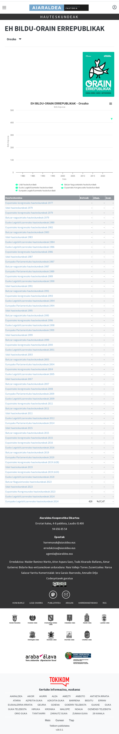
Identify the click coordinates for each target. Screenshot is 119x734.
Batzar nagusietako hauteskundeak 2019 (27, 452)
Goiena (55, 705)
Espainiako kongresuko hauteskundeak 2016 (29, 442)
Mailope (65, 709)
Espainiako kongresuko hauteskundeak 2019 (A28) (32, 462)
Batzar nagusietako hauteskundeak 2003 (27, 359)
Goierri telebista (75, 705)
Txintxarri (38, 713)
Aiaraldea (16, 696)
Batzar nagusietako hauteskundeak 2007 (27, 383)
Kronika (50, 709)
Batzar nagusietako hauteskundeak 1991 (27, 290)
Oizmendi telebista (99, 709)
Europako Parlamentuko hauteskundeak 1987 (29, 261)
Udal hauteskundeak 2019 (19, 467)
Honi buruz (18, 602)
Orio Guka (21, 713)
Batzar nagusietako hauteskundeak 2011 (27, 408)
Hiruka (36, 709)
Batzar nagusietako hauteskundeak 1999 (27, 339)
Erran (102, 700)
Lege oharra (36, 602)
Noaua (79, 709)
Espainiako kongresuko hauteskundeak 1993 (29, 295)
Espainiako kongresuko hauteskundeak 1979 (29, 212)
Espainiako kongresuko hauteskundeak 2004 (29, 369)
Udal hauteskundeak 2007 (19, 379)
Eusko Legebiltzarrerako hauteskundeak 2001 (29, 349)
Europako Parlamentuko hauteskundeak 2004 (29, 364)
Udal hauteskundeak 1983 (19, 237)
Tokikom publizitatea (59, 726)
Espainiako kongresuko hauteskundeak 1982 (29, 227)
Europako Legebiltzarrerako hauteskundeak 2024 (31, 501)
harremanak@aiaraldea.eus (59, 542)
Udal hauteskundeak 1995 (19, 310)
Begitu (89, 700)
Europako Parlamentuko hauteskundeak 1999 (29, 330)
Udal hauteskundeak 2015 (19, 428)
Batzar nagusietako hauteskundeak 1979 (27, 217)
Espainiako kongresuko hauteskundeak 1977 (29, 202)
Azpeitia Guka (34, 700)
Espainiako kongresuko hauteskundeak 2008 (29, 388)
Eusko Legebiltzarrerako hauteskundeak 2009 (29, 398)
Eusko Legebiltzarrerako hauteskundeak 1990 (29, 281)
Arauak (69, 602)
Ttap (71, 720)
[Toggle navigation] (4, 7)
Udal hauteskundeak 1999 (19, 335)
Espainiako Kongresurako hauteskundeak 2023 (30, 491)
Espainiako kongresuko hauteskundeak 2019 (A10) (32, 472)
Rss (105, 602)
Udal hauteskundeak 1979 (19, 207)
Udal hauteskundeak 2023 (19, 486)
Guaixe (95, 705)
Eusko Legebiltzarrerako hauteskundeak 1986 (29, 246)
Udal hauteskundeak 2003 (19, 354)
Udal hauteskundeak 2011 (19, 413)
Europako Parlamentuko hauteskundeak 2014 (29, 423)
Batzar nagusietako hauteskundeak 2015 (27, 432)
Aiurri (43, 696)
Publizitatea (54, 602)
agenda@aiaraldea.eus (59, 553)
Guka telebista (17, 709)
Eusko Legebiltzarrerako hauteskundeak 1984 (29, 242)
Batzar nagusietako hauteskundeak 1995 (27, 315)
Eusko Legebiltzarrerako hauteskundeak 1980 (29, 222)
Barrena (74, 700)
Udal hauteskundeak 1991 (19, 286)
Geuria (42, 705)
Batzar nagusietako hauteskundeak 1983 (27, 232)
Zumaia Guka (80, 713)
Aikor (30, 696)
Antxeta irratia (99, 696)
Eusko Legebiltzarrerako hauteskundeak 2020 (29, 476)
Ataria (17, 700)
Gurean (60, 720)
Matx (48, 720)
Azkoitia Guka (55, 700)
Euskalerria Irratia (20, 705)
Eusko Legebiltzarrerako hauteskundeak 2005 (29, 374)
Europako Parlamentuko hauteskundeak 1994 (29, 305)
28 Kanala (98, 713)
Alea (54, 696)
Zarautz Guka (58, 713)
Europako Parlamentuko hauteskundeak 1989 (29, 271)
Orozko (14, 39)
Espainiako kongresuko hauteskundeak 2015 (29, 437)
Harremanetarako (88, 602)
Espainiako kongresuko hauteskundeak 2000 (29, 344)
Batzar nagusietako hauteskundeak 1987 (27, 266)
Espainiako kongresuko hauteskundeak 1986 (29, 251)
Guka (108, 705)
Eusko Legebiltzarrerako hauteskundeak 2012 (29, 418)
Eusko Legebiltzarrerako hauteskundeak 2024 (29, 496)
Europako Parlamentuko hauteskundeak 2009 (29, 393)
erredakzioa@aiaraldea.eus (59, 548)
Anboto (80, 696)
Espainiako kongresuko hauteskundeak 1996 (29, 320)
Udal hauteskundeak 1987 (19, 256)
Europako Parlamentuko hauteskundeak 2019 (29, 457)
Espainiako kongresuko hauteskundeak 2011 (29, 403)
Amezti (66, 696)
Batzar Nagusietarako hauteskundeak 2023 (28, 481)
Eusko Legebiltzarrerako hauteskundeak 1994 (29, 300)
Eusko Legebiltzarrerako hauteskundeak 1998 (29, 325)
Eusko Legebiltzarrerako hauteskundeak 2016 (29, 447)
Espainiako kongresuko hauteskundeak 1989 (29, 276)
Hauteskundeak (59, 16)
